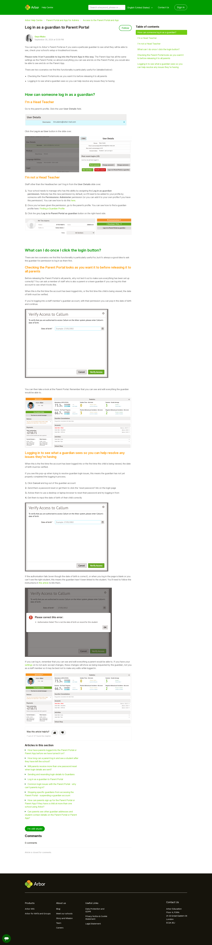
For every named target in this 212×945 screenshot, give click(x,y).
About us (61, 903)
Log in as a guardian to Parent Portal (45, 779)
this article (44, 582)
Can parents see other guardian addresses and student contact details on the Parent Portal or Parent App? (51, 814)
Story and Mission (64, 918)
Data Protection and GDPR (94, 910)
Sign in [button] (181, 7)
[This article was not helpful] (62, 732)
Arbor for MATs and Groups (37, 913)
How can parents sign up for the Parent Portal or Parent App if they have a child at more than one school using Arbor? (50, 803)
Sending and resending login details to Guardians (51, 774)
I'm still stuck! (34, 828)
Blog (58, 909)
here (73, 200)
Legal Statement (93, 923)
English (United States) (138, 7)
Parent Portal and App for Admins (62, 20)
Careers (59, 927)
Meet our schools (64, 913)
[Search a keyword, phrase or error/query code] (106, 7)
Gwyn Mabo (40, 37)
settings (28, 665)
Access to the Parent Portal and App (101, 20)
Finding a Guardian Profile (52, 208)
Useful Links (91, 903)
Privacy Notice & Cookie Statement (96, 917)
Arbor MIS (29, 909)
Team (58, 923)
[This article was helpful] (54, 732)
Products (29, 903)
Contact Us (163, 7)
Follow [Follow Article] (125, 28)
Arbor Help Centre (33, 20)
